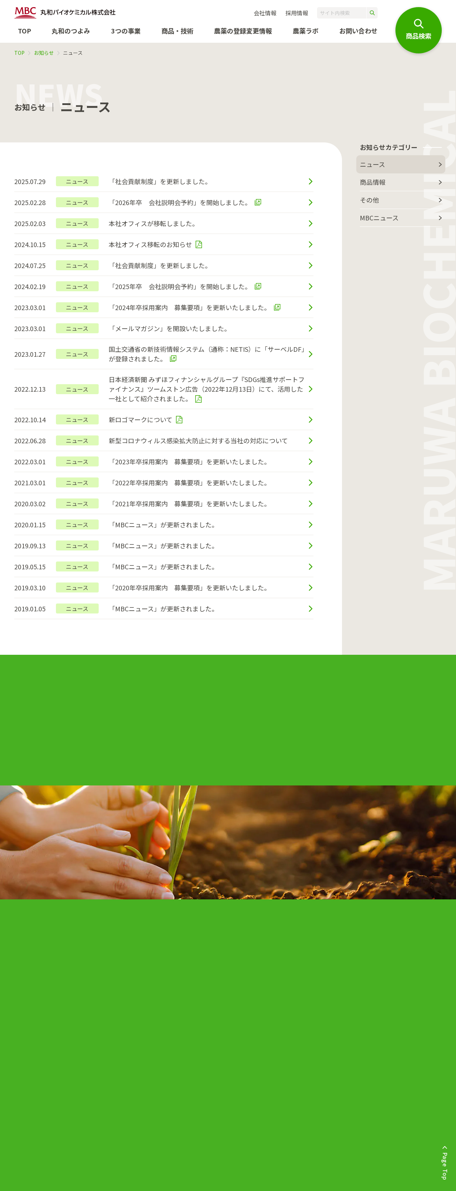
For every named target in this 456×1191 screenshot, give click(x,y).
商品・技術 (177, 30)
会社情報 (265, 13)
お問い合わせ (358, 30)
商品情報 (372, 182)
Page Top (445, 1166)
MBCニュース (379, 217)
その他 (369, 199)
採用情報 (296, 13)
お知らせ (44, 52)
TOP (24, 30)
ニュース (372, 164)
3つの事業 (126, 30)
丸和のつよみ (71, 30)
